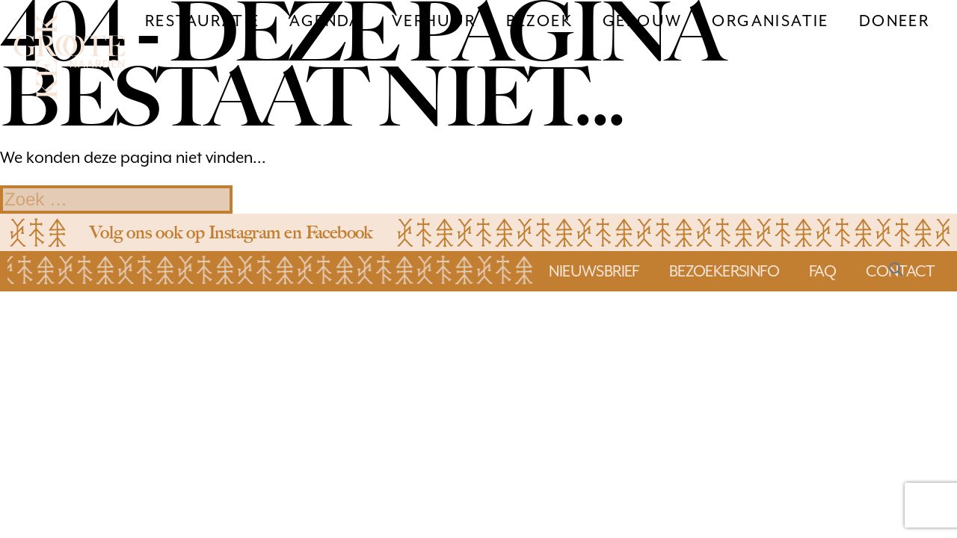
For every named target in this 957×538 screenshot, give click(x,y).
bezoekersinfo (724, 271)
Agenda (325, 21)
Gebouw (642, 21)
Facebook (339, 232)
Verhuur (434, 21)
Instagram (244, 232)
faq (822, 271)
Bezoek (539, 21)
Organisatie (770, 21)
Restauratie (202, 21)
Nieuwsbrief (593, 271)
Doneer (894, 21)
